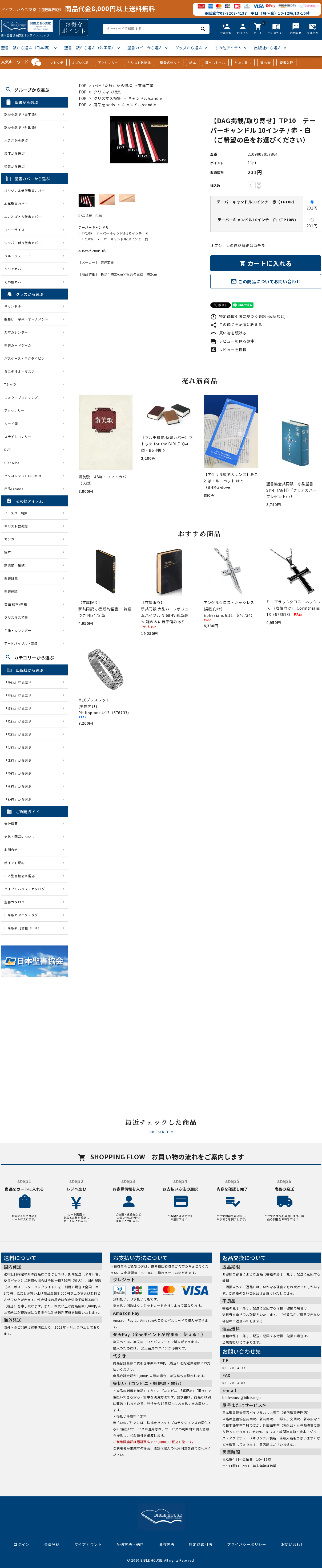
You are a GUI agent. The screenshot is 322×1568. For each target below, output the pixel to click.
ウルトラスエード (17, 255)
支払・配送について (19, 836)
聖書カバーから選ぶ (145, 47)
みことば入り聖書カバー (23, 216)
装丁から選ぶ (14, 153)
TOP (82, 85)
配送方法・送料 (130, 1544)
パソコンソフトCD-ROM (22, 475)
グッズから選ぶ (189, 47)
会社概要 (11, 823)
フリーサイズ (14, 229)
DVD (7, 449)
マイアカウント (88, 1544)
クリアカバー (14, 268)
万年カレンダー (16, 332)
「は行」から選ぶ (19, 747)
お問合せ (11, 849)
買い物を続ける (228, 332)
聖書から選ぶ (14, 166)
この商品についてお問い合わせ (266, 281)
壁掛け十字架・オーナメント (26, 319)
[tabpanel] (139, 140)
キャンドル (12, 306)
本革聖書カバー (16, 203)
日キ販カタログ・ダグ (21, 915)
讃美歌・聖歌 (14, 565)
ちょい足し (243, 62)
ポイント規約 (14, 862)
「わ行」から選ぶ (19, 799)
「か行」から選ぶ (19, 695)
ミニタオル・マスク (19, 371)
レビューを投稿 (228, 349)
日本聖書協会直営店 (19, 875)
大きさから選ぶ (16, 140)
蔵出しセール (215, 62)
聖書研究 (11, 578)
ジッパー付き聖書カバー (23, 242)
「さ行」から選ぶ (19, 708)
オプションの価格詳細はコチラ (237, 245)
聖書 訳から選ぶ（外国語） (89, 47)
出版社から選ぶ (267, 47)
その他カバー (14, 282)
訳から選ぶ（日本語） (21, 114)
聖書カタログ (14, 902)
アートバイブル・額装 (21, 643)
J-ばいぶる (81, 62)
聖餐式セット (170, 62)
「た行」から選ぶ (19, 721)
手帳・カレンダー (17, 630)
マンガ (9, 539)
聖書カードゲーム (17, 345)
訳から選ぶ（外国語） (21, 127)
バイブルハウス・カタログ (24, 888)
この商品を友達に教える (236, 324)
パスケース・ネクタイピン (24, 358)
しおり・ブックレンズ (21, 397)
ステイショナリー (17, 436)
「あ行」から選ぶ (19, 682)
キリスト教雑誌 (139, 62)
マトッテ (56, 62)
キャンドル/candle (145, 98)
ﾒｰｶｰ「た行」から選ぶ (113, 85)
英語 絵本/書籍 (15, 604)
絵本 (192, 62)
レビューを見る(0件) (233, 341)
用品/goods (104, 104)
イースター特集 (16, 513)
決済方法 (166, 1544)
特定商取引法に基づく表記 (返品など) (248, 316)
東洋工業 (146, 85)
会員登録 (52, 1544)
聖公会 (265, 62)
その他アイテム (228, 47)
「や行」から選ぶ (19, 773)
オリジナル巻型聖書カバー (24, 190)
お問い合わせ (292, 1544)
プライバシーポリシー (246, 1544)
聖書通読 (11, 591)
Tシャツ (10, 384)
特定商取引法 (200, 1544)
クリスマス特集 (107, 92)
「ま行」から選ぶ (19, 760)
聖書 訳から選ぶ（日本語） (26, 47)
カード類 (11, 423)
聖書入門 (286, 62)
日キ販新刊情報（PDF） (22, 928)
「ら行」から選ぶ (19, 786)
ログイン (21, 1544)
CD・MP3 (11, 462)
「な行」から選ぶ (19, 734)
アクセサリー (108, 62)
